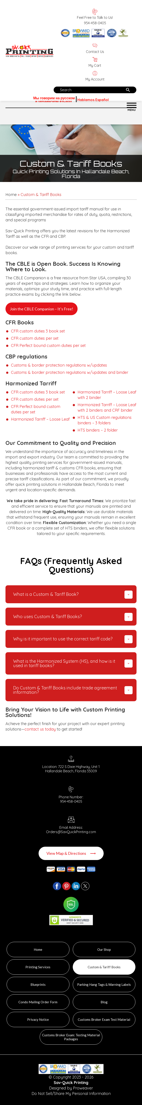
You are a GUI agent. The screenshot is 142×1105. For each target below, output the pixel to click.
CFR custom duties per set (35, 338)
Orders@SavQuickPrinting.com (71, 832)
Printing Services (37, 967)
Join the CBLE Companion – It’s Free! (41, 308)
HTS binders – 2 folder (98, 430)
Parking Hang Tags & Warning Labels (104, 984)
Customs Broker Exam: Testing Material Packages (71, 1037)
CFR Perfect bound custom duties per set (48, 345)
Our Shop (104, 949)
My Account (95, 76)
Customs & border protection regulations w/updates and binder (69, 372)
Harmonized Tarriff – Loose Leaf (40, 419)
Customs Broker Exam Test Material (104, 1019)
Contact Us (95, 49)
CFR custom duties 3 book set (38, 331)
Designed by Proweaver (71, 1088)
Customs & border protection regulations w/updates (59, 365)
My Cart (95, 62)
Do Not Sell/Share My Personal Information (71, 1093)
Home (11, 194)
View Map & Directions (71, 853)
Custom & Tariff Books (104, 967)
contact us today (40, 729)
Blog (104, 1002)
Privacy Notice (38, 1019)
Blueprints (38, 984)
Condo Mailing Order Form (37, 1002)
